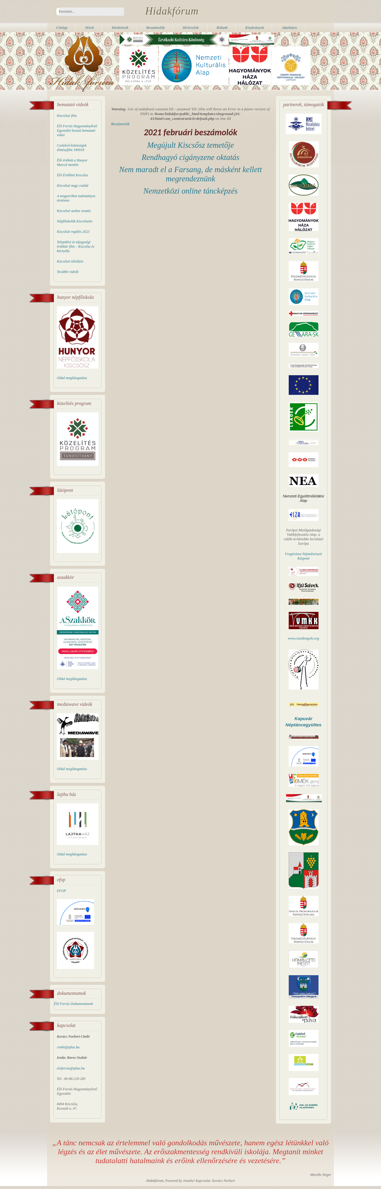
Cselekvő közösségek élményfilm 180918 (72, 147)
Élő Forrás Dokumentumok (73, 1004)
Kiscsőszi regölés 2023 (73, 232)
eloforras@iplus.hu (71, 1068)
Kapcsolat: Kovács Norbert (215, 1181)
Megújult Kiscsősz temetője (190, 145)
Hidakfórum (172, 11)
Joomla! (189, 1181)
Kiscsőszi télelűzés (70, 261)
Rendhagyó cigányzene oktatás (191, 157)
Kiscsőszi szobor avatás (74, 211)
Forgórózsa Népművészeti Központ (303, 556)
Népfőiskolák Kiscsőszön (74, 221)
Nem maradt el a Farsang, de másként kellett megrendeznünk (190, 174)
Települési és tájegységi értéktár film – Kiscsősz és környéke (75, 246)
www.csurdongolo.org (303, 638)
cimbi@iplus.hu (68, 1047)
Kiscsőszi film (66, 116)
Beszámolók (120, 124)
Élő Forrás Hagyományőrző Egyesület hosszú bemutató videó (77, 130)
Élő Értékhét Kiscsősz (72, 175)
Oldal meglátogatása (72, 378)
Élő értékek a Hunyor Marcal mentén (72, 162)
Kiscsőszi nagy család (72, 185)
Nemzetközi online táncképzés (190, 190)
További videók (68, 272)
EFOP (61, 891)
